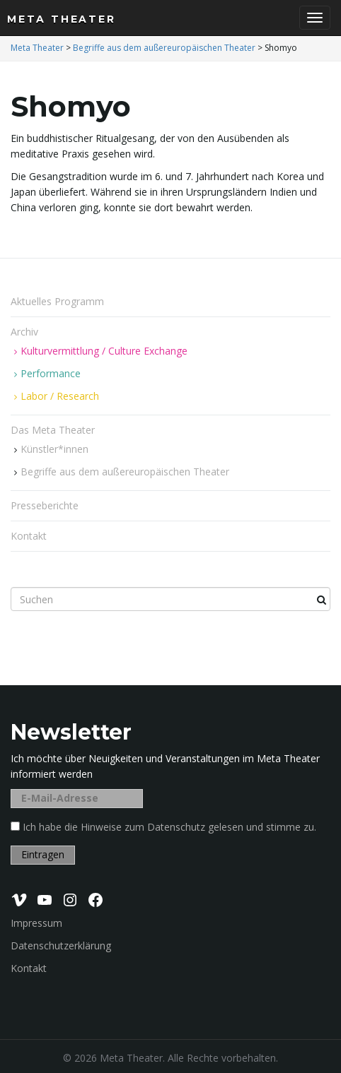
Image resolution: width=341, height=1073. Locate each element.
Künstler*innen (54, 449)
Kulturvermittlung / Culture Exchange (104, 350)
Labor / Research (60, 396)
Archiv (26, 331)
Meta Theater (61, 19)
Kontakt (29, 536)
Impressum (36, 923)
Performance (51, 373)
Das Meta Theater (54, 430)
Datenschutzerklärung (61, 945)
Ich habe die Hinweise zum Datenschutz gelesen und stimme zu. (169, 827)
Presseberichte (45, 505)
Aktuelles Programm (57, 301)
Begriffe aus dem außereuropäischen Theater (125, 471)
